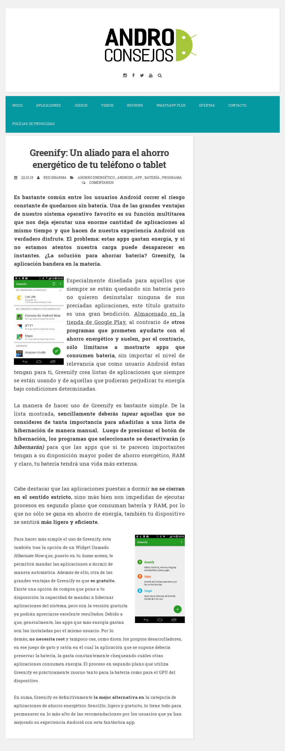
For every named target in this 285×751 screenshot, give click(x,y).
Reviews (135, 105)
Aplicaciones (48, 105)
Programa (172, 177)
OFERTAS (207, 105)
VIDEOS (107, 105)
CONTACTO (237, 105)
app (139, 177)
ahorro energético (97, 177)
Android (125, 177)
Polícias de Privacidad (33, 123)
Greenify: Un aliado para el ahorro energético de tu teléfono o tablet (99, 158)
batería (152, 177)
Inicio (17, 105)
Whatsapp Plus (171, 105)
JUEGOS (81, 105)
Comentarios (101, 182)
